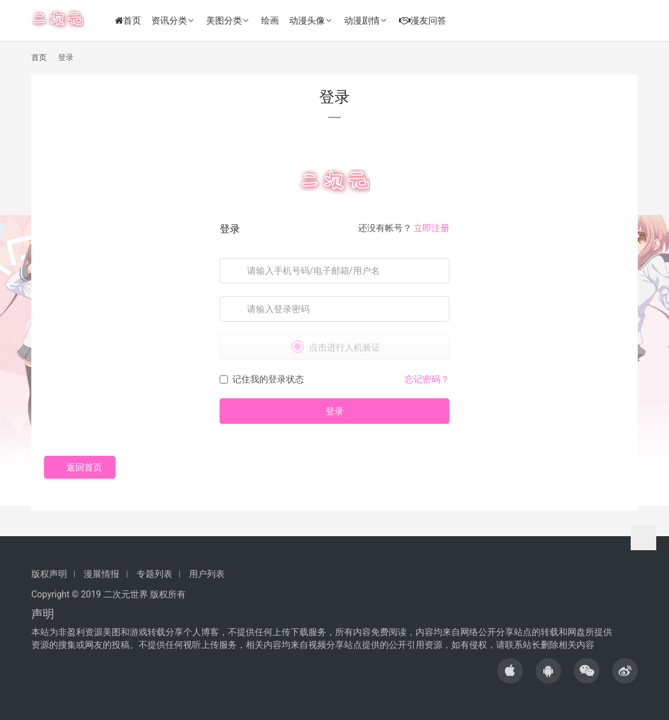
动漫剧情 (362, 20)
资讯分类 (170, 20)
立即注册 (431, 228)
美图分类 (225, 20)
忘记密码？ (427, 379)
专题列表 (154, 574)
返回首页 (79, 467)
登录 (334, 411)
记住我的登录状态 (262, 379)
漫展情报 (101, 574)
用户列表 (207, 574)
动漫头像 (308, 20)
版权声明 (49, 574)
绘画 (271, 20)
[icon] (510, 671)
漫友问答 (423, 20)
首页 (129, 20)
